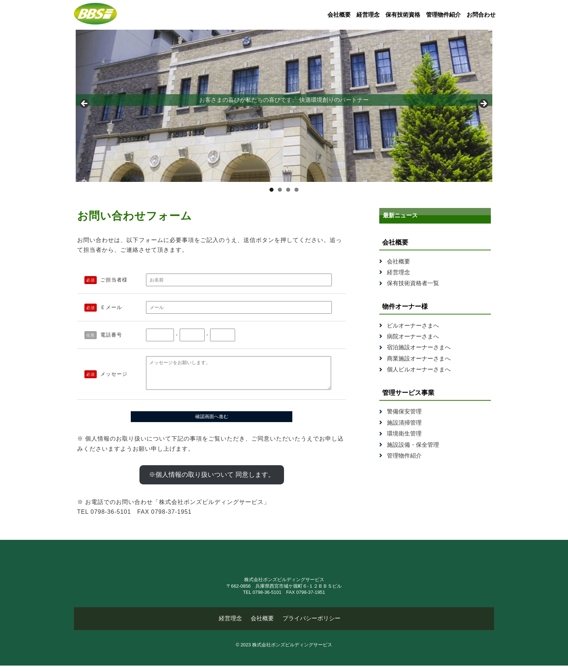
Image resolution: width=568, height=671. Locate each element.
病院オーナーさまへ (413, 336)
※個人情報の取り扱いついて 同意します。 (212, 480)
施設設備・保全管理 (413, 445)
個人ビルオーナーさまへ (419, 369)
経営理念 (368, 15)
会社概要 (339, 15)
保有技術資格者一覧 (413, 283)
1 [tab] (271, 190)
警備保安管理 (404, 411)
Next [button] (483, 104)
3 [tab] (288, 190)
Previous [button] (84, 104)
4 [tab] (296, 190)
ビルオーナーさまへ (413, 325)
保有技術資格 (402, 15)
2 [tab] (280, 190)
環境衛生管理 (404, 433)
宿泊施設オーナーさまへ (419, 347)
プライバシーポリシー (312, 624)
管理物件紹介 (443, 15)
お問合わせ (481, 15)
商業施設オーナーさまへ (419, 358)
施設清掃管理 (404, 423)
